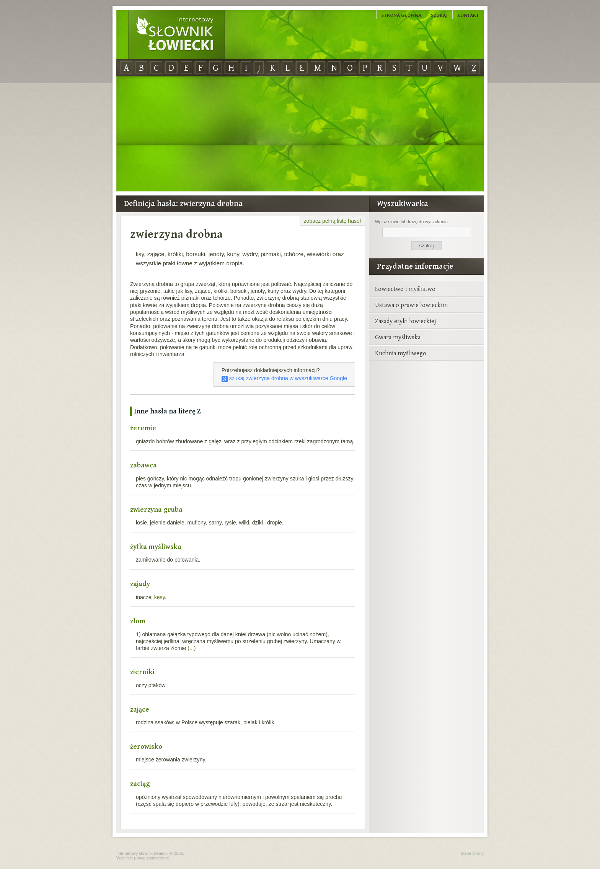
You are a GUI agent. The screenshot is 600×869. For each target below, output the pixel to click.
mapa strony (472, 853)
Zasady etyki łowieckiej (405, 320)
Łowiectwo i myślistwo (405, 288)
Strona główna (401, 15)
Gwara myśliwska (398, 336)
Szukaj (439, 15)
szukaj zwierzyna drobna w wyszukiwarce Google (284, 378)
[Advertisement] (300, 134)
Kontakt (468, 15)
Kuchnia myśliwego (400, 353)
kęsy (159, 597)
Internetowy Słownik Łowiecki (176, 35)
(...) (192, 648)
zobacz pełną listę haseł (332, 221)
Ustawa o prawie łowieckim (411, 304)
